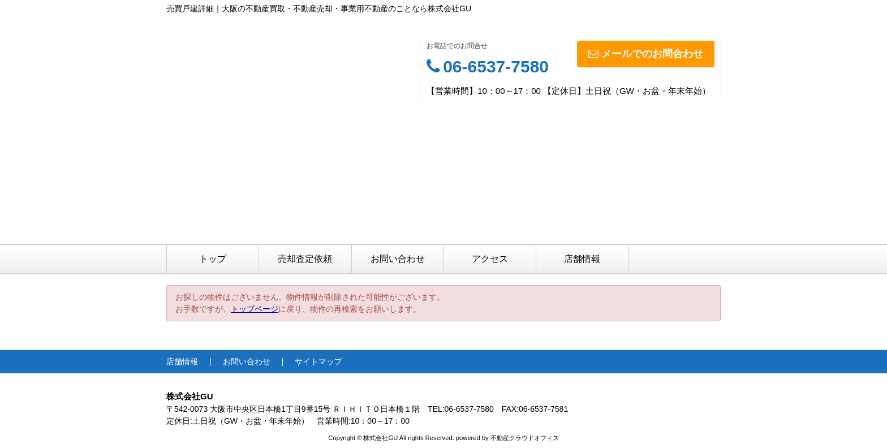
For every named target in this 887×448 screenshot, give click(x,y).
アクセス (490, 259)
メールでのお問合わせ (645, 53)
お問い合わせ (398, 259)
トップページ (254, 308)
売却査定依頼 (305, 259)
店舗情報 (582, 259)
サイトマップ (318, 361)
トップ (212, 259)
